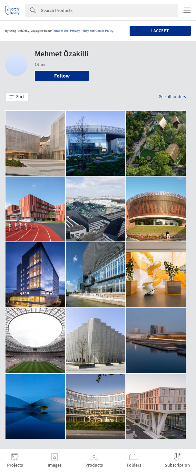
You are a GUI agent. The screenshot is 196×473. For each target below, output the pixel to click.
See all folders (172, 97)
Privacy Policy (79, 31)
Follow (62, 75)
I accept (160, 31)
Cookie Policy (104, 31)
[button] (16, 97)
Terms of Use (60, 31)
